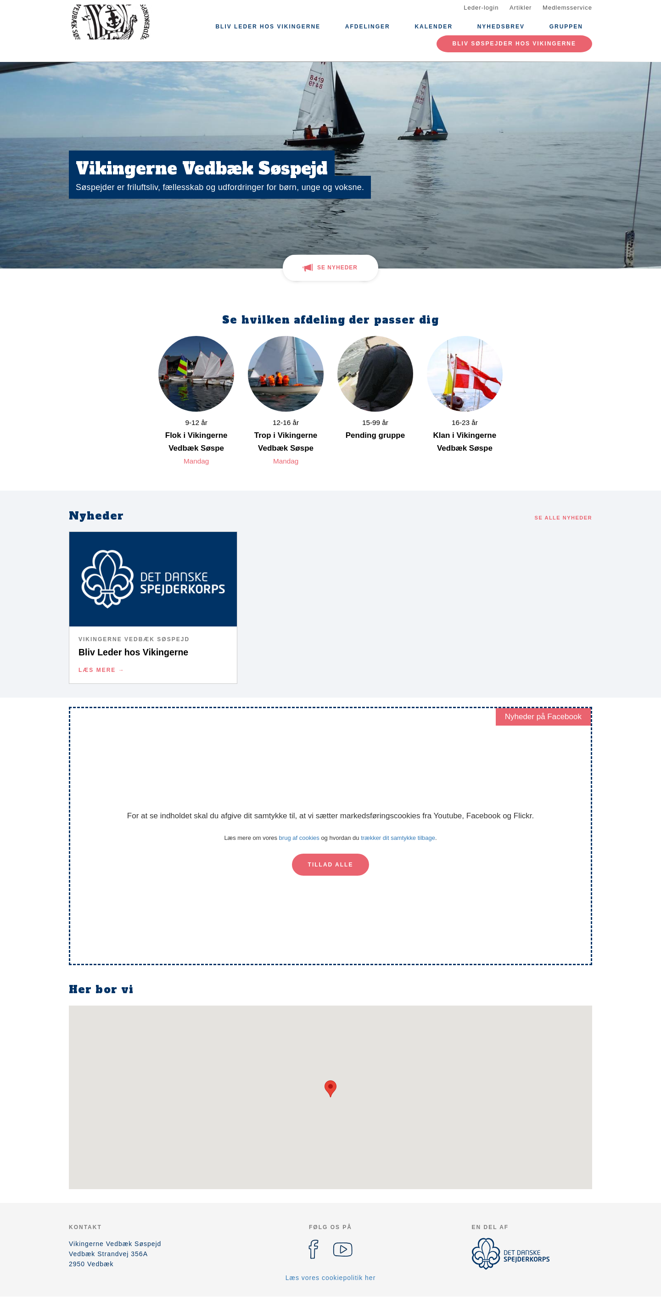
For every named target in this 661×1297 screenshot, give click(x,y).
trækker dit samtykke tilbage (398, 837)
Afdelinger (367, 26)
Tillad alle (330, 864)
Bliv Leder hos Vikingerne (267, 26)
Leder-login (481, 7)
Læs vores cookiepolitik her (331, 1277)
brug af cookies (299, 837)
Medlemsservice (567, 7)
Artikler (521, 7)
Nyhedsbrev (501, 26)
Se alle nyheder (563, 517)
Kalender (434, 26)
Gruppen (566, 26)
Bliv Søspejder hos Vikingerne (514, 43)
